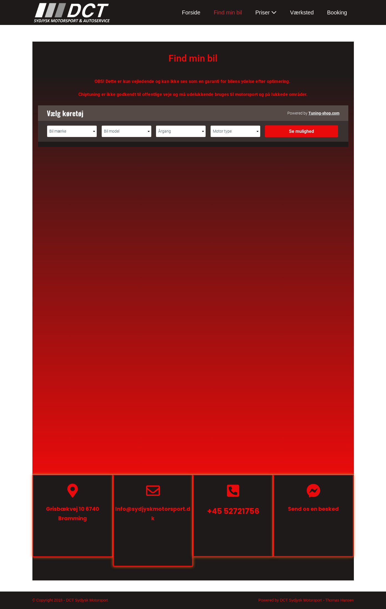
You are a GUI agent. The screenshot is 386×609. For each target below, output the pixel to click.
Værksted (302, 12)
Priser (262, 12)
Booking (337, 12)
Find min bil (228, 12)
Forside (191, 12)
